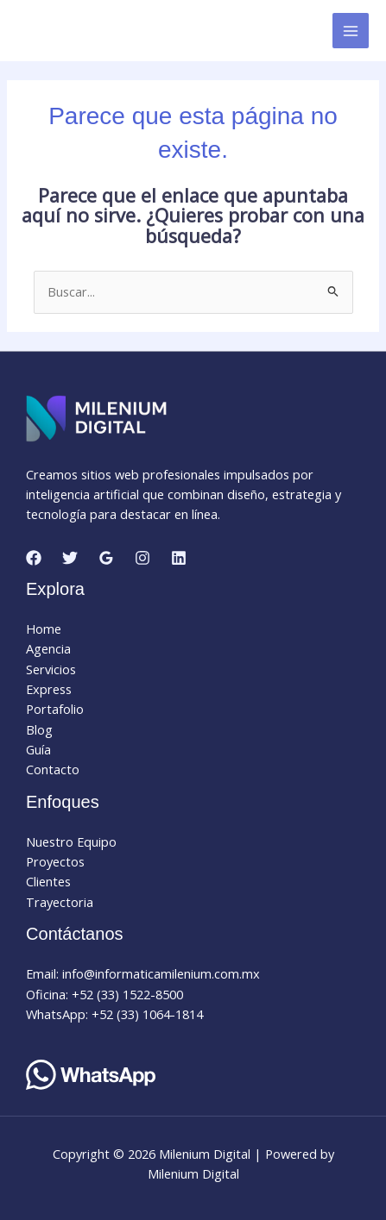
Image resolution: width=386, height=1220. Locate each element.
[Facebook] (33, 558)
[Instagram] (142, 558)
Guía (38, 749)
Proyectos (55, 861)
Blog (39, 729)
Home (43, 628)
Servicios (51, 669)
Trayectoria (59, 901)
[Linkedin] (179, 558)
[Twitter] (70, 558)
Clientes (48, 881)
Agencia (48, 648)
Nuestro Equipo (71, 841)
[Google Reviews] (106, 558)
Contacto (52, 769)
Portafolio (55, 708)
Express (49, 689)
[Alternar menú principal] (350, 31)
